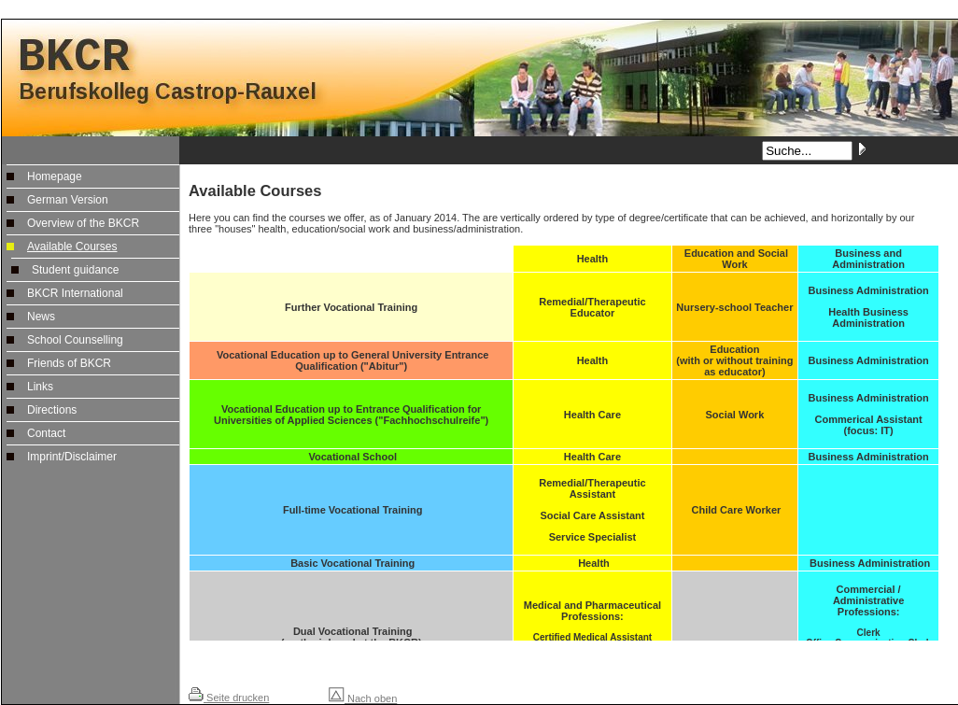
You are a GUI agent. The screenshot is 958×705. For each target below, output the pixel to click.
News (41, 316)
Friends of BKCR (69, 363)
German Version (67, 199)
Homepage (54, 176)
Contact (46, 433)
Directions (52, 409)
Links (40, 386)
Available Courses (72, 246)
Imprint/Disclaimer (72, 456)
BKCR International (75, 293)
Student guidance (75, 269)
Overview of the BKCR (83, 223)
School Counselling (75, 339)
